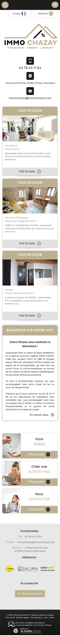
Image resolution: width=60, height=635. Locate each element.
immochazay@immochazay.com (30, 98)
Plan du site (10, 617)
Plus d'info (39, 454)
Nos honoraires (36, 617)
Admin (51, 617)
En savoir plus (42, 415)
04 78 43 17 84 (30, 68)
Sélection (43, 13)
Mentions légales (22, 617)
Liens (46, 617)
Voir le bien (30, 171)
